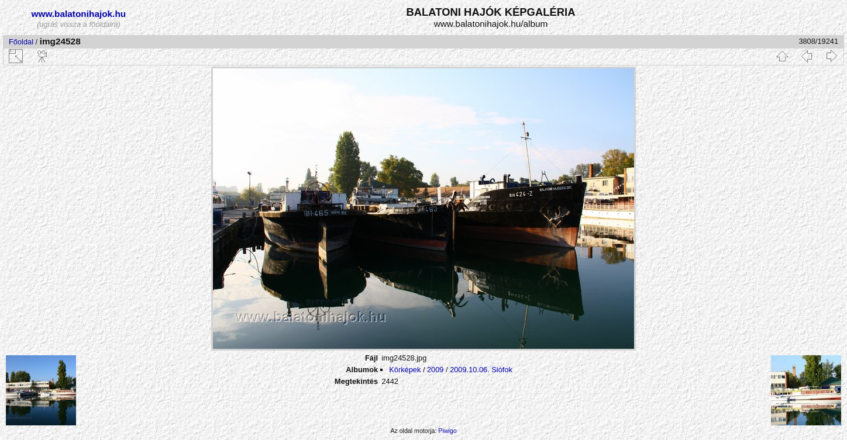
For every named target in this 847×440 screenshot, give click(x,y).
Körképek (405, 369)
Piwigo (447, 430)
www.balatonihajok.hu (79, 14)
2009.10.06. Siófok (481, 369)
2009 (435, 369)
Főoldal (21, 41)
